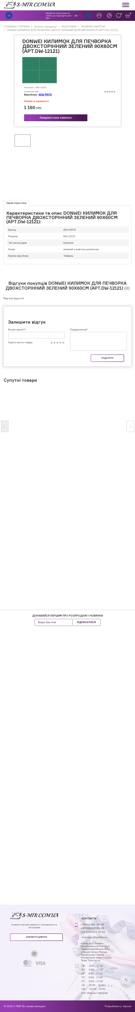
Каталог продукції (45, 26)
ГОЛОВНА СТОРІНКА (17, 26)
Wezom (127, 1006)
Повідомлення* (79, 329)
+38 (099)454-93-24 (93, 931)
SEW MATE (45, 94)
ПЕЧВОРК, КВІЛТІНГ (93, 26)
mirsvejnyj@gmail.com (94, 937)
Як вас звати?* (17, 329)
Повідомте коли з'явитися (56, 117)
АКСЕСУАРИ (68, 26)
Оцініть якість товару (20, 342)
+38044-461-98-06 (92, 924)
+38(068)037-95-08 (92, 928)
